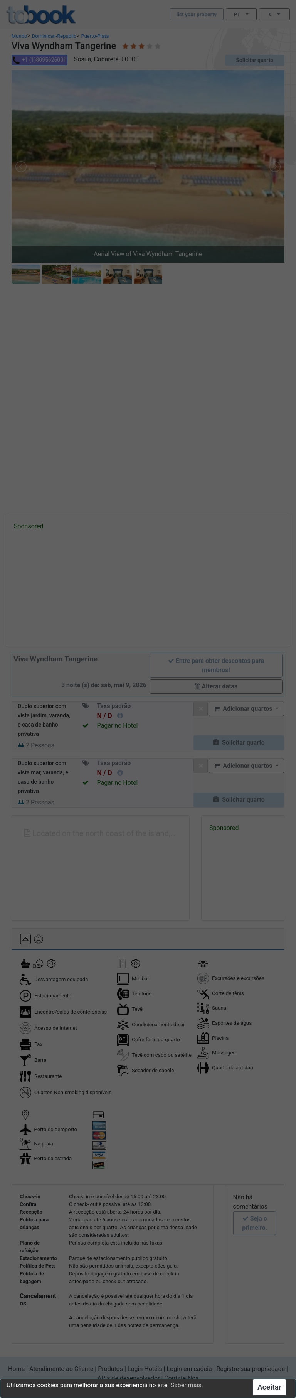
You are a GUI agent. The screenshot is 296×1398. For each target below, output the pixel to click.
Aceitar (269, 1387)
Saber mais (186, 1385)
